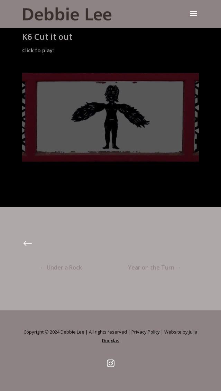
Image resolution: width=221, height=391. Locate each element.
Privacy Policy (145, 332)
